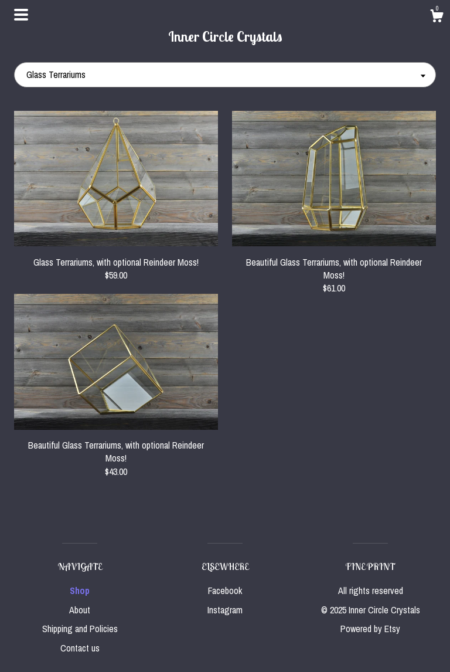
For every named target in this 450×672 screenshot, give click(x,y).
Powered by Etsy (370, 628)
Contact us (80, 648)
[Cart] (436, 17)
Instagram (225, 609)
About (79, 609)
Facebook (225, 590)
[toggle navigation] (21, 15)
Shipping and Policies (80, 628)
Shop (80, 590)
